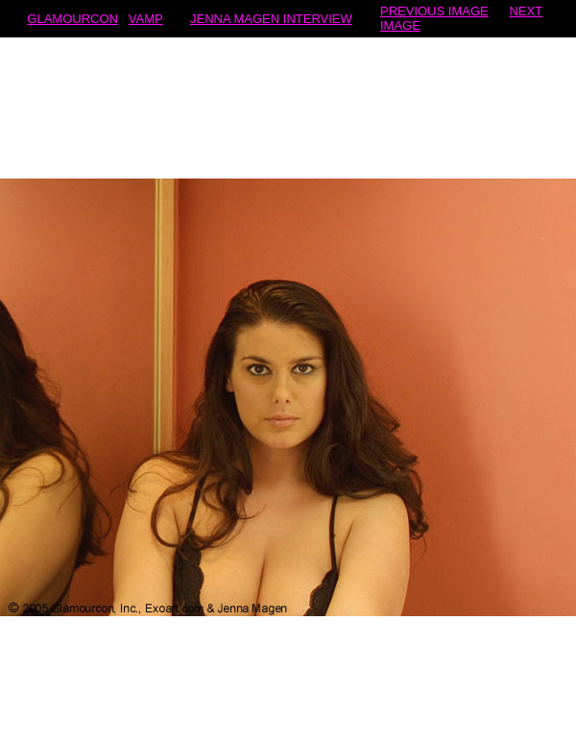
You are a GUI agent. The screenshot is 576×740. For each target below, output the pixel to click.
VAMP (146, 19)
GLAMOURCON (72, 19)
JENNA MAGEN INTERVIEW (271, 19)
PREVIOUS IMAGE (434, 11)
